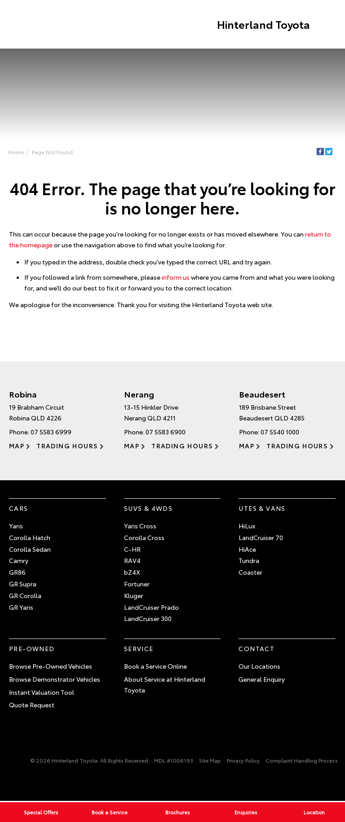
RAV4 (132, 560)
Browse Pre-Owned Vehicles (50, 666)
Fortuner (137, 584)
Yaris (16, 526)
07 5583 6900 (166, 431)
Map (16, 445)
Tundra (249, 560)
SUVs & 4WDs (148, 508)
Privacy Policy (243, 760)
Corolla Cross (144, 537)
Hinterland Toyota (263, 24)
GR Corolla (25, 595)
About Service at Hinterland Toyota (164, 684)
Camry (18, 560)
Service (139, 648)
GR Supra (22, 584)
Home (16, 152)
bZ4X (132, 572)
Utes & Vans (262, 508)
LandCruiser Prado (151, 607)
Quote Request (31, 705)
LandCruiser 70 (261, 537)
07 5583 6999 (51, 431)
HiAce (247, 549)
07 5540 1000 (280, 431)
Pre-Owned (32, 648)
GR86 (17, 572)
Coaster (250, 572)
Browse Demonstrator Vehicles (54, 679)
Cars (18, 508)
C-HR (132, 549)
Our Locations (259, 666)
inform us (176, 277)
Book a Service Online (155, 666)
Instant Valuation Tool (41, 692)
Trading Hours (67, 445)
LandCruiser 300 (148, 618)
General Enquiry (262, 679)
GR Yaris (21, 607)
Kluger (133, 595)
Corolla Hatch (29, 537)
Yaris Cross (140, 526)
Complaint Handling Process (301, 760)
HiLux (247, 526)
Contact (256, 648)
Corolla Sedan (30, 549)
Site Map (210, 760)
